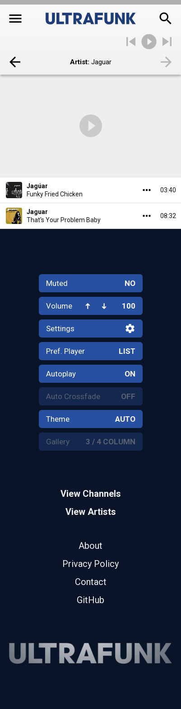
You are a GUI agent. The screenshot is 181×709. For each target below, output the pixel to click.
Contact (91, 581)
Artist (79, 62)
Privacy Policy (90, 563)
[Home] (91, 18)
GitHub (90, 600)
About (90, 545)
